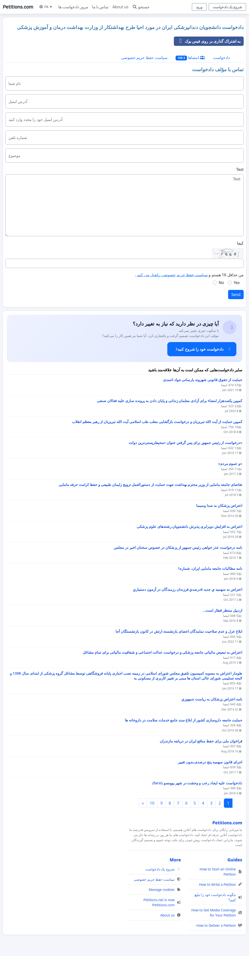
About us (120, 7)
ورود (199, 7)
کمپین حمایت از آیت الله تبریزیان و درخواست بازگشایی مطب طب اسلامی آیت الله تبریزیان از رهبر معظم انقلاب (157, 421)
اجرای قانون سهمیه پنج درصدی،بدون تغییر (210, 762)
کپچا (240, 243)
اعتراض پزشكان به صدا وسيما (219, 505)
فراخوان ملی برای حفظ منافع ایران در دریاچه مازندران (201, 741)
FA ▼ (46, 6)
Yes (237, 282)
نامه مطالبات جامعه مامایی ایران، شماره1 (210, 568)
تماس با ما (100, 7)
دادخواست (221, 57)
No (221, 282)
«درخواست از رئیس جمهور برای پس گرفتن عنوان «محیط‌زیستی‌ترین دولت (185, 442)
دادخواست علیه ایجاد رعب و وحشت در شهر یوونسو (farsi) (197, 783)
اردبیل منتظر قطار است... (222, 610)
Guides (234, 860)
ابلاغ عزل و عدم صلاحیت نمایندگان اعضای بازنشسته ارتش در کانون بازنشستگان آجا (179, 631)
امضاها (190, 57)
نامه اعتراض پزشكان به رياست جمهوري (211, 699)
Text (240, 169)
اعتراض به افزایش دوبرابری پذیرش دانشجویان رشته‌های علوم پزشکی (189, 526)
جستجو (141, 7)
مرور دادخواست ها (73, 7)
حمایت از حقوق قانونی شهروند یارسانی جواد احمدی (202, 379)
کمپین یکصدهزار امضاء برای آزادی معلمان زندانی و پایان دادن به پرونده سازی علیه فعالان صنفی (169, 400)
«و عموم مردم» (230, 463)
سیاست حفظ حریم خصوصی (144, 57)
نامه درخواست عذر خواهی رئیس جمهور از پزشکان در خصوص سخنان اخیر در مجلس (178, 547)
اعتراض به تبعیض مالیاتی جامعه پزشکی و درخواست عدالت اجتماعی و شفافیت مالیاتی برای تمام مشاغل (162, 652)
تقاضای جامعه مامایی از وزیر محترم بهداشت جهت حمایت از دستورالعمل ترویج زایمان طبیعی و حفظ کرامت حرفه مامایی (150, 484)
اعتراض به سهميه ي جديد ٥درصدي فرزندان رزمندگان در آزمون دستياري (187, 589)
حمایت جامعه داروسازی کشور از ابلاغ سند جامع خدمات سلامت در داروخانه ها (183, 720)
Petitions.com (18, 7)
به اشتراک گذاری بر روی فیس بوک (207, 41)
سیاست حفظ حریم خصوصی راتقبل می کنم (172, 274)
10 (152, 803)
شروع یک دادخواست (227, 7)
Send (235, 294)
